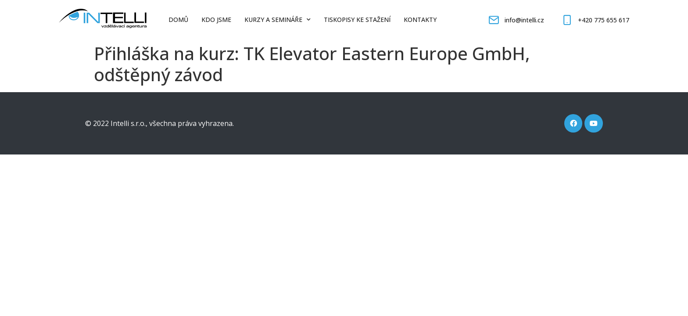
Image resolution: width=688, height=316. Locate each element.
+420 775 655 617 (603, 20)
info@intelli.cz (524, 20)
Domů (178, 19)
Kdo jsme (216, 19)
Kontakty (420, 19)
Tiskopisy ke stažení (357, 19)
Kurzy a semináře (277, 19)
